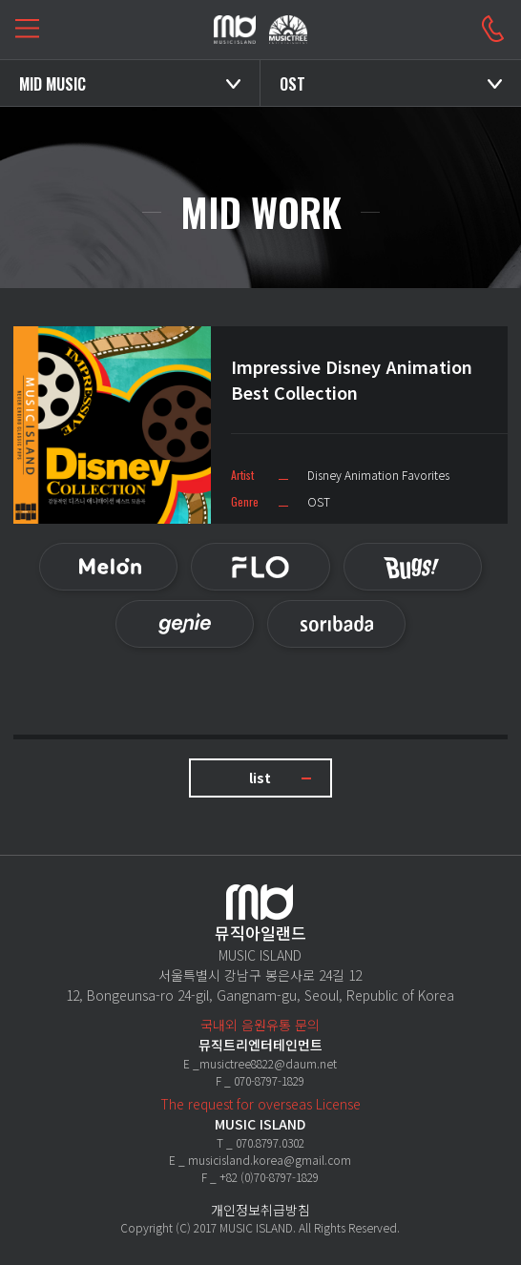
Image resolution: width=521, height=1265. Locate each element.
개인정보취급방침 (260, 1209)
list (260, 777)
